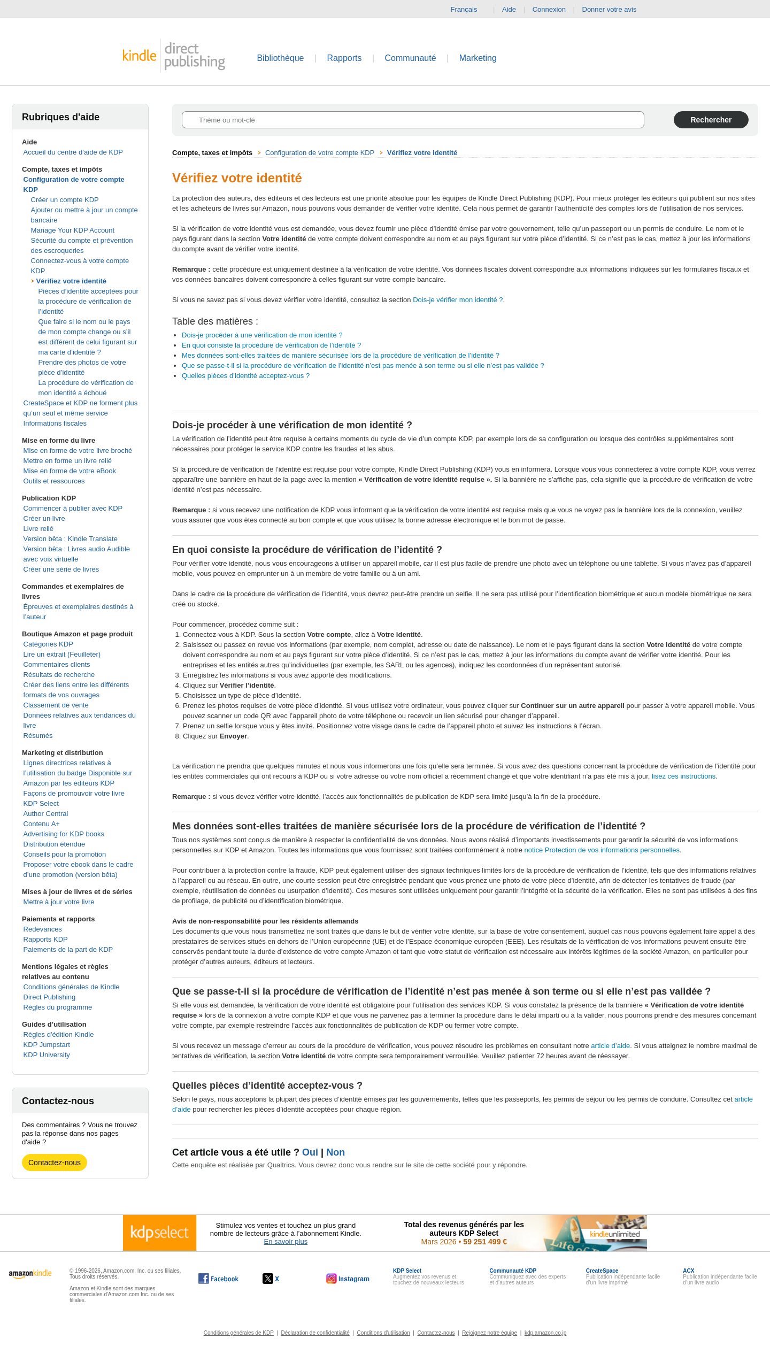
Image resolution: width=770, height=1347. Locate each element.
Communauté (410, 58)
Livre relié (38, 529)
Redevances (43, 929)
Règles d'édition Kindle (59, 1034)
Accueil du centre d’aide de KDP (73, 152)
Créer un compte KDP (65, 200)
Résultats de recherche (59, 675)
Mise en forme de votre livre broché (78, 451)
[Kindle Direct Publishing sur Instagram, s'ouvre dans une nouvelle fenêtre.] (348, 1278)
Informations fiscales (55, 423)
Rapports (344, 58)
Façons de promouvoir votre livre (74, 793)
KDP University (47, 1055)
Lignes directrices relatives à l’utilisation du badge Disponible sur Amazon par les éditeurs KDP (78, 773)
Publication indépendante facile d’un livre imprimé (623, 1277)
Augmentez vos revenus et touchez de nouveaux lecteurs (428, 1277)
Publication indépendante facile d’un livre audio (720, 1277)
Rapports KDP (46, 939)
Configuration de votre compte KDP (319, 153)
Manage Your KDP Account (73, 230)
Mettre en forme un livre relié (68, 461)
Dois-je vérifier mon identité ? (458, 300)
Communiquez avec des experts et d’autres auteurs (527, 1277)
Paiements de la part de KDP (68, 949)
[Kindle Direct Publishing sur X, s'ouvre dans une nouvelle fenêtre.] (282, 1278)
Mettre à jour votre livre (59, 902)
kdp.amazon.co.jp (545, 1333)
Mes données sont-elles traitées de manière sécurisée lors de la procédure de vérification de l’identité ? (340, 355)
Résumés (38, 736)
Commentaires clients (57, 664)
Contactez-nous (54, 1162)
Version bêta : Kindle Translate (71, 539)
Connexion (549, 9)
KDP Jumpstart (47, 1045)
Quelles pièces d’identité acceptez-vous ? (246, 376)
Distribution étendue (55, 844)
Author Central (46, 814)
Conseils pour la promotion (65, 854)
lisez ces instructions (683, 776)
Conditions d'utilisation (383, 1333)
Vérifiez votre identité (71, 281)
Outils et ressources (54, 481)
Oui (310, 1152)
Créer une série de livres (61, 569)
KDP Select (41, 803)
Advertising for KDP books (64, 834)
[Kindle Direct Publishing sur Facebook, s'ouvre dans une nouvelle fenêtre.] (218, 1278)
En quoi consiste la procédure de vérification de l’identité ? (271, 345)
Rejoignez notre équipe (489, 1333)
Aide (509, 9)
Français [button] (468, 9)
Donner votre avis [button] (615, 9)
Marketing (478, 58)
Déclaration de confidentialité (315, 1333)
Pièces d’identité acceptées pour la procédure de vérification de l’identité (88, 301)
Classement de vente (56, 705)
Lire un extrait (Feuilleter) (62, 654)
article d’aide (610, 1046)
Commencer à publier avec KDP (73, 508)
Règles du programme (58, 1007)
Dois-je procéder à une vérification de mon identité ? (262, 335)
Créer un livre (44, 518)
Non (335, 1152)
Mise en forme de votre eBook (70, 471)
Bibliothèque (280, 58)
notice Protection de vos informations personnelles (602, 850)
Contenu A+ (42, 824)
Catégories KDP (48, 644)
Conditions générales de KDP (239, 1333)
